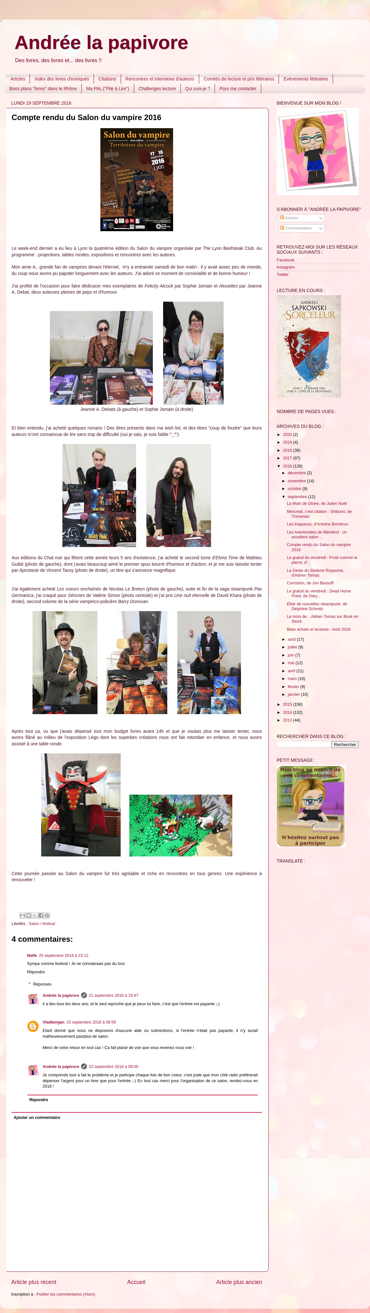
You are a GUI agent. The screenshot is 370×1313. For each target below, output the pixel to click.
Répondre (36, 972)
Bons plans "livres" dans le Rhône (43, 88)
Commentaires (295, 228)
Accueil (136, 1282)
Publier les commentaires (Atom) (65, 1294)
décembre (297, 473)
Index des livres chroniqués (61, 78)
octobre (295, 488)
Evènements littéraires (305, 78)
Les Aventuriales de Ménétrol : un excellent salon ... (317, 534)
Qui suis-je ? (197, 88)
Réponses (42, 984)
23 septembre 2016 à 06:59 (91, 1022)
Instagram (286, 267)
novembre (297, 481)
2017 (288, 458)
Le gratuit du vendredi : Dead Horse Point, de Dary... (319, 593)
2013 (288, 720)
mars (293, 678)
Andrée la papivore (101, 42)
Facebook (285, 260)
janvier (294, 694)
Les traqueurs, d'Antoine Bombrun (317, 524)
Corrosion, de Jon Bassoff (310, 583)
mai (292, 663)
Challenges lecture (157, 88)
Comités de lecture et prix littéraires (239, 78)
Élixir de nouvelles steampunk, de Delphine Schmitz (317, 606)
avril (292, 671)
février (294, 687)
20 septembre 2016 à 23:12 (63, 955)
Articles (18, 78)
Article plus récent (33, 1282)
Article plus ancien (239, 1282)
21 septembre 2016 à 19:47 (113, 995)
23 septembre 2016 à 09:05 (113, 1066)
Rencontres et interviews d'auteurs (159, 78)
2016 (288, 466)
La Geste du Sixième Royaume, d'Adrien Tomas (315, 573)
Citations (107, 78)
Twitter (283, 274)
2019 (288, 442)
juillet (293, 647)
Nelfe (32, 955)
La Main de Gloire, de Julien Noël (317, 503)
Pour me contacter (237, 88)
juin (291, 655)
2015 (288, 704)
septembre (298, 497)
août (292, 639)
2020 (288, 434)
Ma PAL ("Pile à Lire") (107, 88)
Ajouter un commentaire (37, 1117)
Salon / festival (42, 923)
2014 (288, 712)
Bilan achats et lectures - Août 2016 (318, 629)
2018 (288, 450)
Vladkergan (54, 1022)
